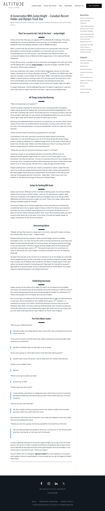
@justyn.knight (41, 454)
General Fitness (65, 22)
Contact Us (79, 6)
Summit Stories (86, 89)
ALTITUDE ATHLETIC (20, 22)
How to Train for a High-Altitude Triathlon (86, 20)
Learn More (36, 6)
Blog (34, 501)
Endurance (55, 22)
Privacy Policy (67, 501)
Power (12, 25)
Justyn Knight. (37, 65)
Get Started (94, 6)
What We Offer (50, 6)
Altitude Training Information (39, 22)
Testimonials (84, 92)
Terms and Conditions (48, 501)
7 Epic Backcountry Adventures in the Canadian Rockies (87, 28)
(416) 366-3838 (52, 493)
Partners (68, 6)
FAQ (60, 6)
